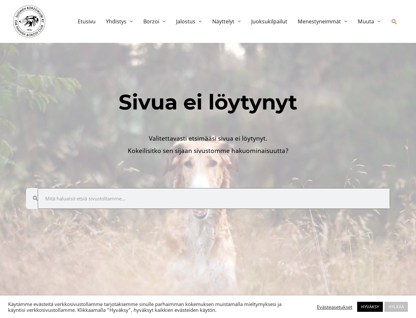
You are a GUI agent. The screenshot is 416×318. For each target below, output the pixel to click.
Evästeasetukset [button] (334, 307)
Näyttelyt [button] (223, 21)
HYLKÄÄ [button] (396, 307)
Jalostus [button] (185, 21)
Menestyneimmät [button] (319, 21)
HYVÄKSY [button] (370, 307)
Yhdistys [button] (116, 21)
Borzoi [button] (151, 21)
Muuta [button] (366, 21)
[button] (394, 21)
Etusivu (87, 21)
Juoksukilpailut (269, 21)
